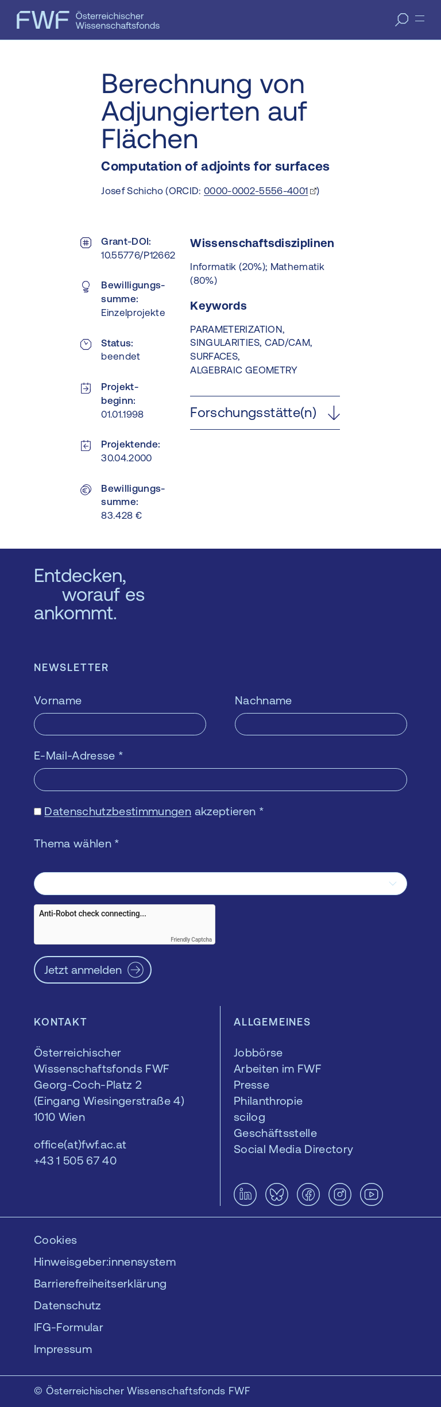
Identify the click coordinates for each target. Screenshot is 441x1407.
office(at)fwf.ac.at (80, 1144)
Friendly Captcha (191, 939)
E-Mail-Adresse (78, 755)
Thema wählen (77, 843)
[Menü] (419, 18)
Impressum (63, 1348)
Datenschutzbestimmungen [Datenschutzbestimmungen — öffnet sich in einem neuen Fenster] (117, 811)
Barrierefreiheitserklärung (100, 1283)
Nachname (263, 700)
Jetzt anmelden (83, 969)
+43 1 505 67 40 (75, 1160)
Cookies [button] (55, 1239)
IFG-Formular (68, 1326)
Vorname (58, 700)
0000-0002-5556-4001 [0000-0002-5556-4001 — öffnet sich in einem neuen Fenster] (256, 190)
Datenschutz (68, 1305)
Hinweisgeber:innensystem (105, 1261)
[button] (264, 413)
